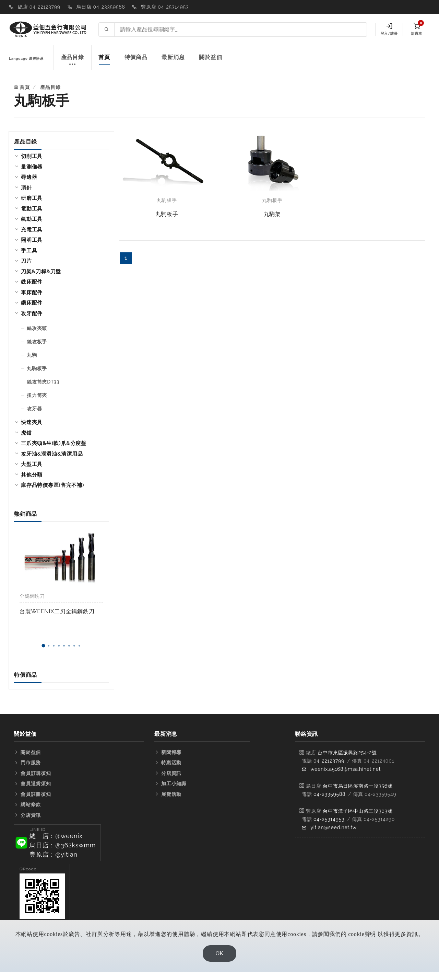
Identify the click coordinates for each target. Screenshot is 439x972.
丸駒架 (272, 214)
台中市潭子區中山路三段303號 (358, 811)
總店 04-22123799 (39, 7)
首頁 (104, 57)
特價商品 (135, 57)
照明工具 (32, 240)
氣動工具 (32, 219)
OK (219, 953)
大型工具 (32, 464)
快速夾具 (32, 422)
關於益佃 (210, 57)
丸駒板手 (37, 368)
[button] (43, 646)
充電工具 (32, 230)
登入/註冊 (389, 29)
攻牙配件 (32, 313)
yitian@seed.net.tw (333, 827)
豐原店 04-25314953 (165, 7)
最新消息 (173, 57)
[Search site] (240, 29)
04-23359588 (329, 794)
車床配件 (32, 292)
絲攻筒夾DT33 (43, 382)
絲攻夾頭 (37, 328)
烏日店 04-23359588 (100, 7)
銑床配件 (32, 282)
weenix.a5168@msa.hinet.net (345, 769)
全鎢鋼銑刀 (32, 596)
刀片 (26, 261)
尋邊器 (29, 177)
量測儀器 (32, 167)
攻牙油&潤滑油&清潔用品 (52, 454)
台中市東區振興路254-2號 (347, 752)
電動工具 (32, 209)
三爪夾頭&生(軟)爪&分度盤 (53, 443)
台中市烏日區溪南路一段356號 (358, 786)
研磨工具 (32, 198)
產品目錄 (72, 61)
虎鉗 (26, 433)
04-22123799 (328, 761)
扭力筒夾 (37, 395)
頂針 (26, 188)
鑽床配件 (32, 303)
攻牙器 (34, 408)
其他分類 (32, 475)
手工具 (29, 251)
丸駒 (32, 355)
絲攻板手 (37, 341)
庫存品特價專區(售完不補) (52, 485)
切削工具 (32, 156)
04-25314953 (328, 819)
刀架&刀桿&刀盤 (41, 271)
